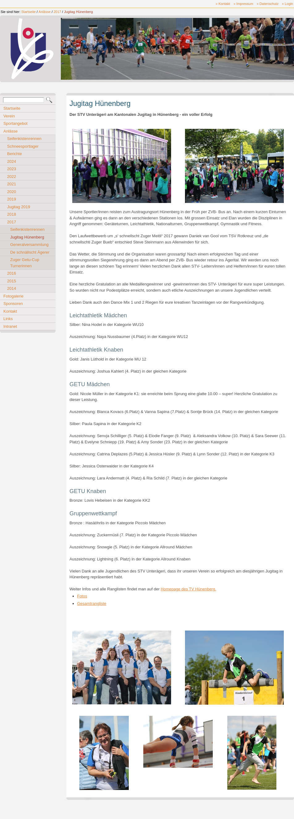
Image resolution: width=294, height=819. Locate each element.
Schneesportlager (23, 146)
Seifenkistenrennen (24, 138)
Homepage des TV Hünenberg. (188, 589)
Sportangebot (15, 123)
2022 (11, 176)
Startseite (28, 12)
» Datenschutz (268, 4)
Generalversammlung (29, 244)
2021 (11, 184)
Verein (9, 116)
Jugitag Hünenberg (78, 12)
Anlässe (45, 12)
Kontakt (10, 311)
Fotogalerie (13, 296)
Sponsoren (13, 303)
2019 (11, 199)
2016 (11, 273)
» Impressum (243, 4)
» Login (287, 4)
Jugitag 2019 (18, 207)
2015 (11, 281)
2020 (11, 191)
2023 (11, 169)
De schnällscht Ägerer (29, 252)
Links (8, 318)
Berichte (14, 153)
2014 (11, 288)
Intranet (10, 326)
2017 (57, 12)
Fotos (82, 596)
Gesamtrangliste (92, 603)
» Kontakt (223, 4)
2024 (11, 161)
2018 (11, 214)
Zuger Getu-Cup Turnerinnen (24, 262)
